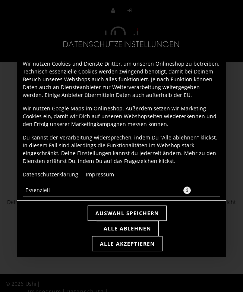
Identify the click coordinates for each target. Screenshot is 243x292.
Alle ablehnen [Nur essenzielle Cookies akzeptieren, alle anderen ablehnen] (127, 228)
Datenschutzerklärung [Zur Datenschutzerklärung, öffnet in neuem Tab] (50, 174)
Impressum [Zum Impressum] (100, 174)
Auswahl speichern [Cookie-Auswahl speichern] (127, 213)
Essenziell (37, 190)
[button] (187, 190)
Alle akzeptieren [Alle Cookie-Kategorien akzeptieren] (127, 243)
